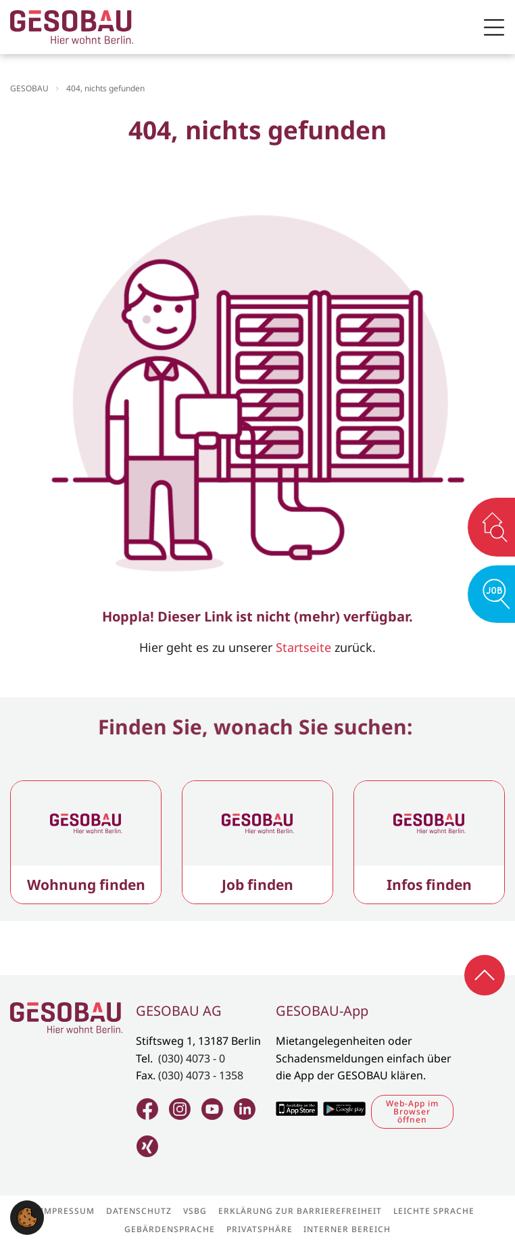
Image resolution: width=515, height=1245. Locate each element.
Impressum (68, 1211)
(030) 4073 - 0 (191, 1058)
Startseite (303, 647)
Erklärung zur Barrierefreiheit (300, 1211)
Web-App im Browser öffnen (412, 1111)
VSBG (195, 1211)
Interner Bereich (347, 1229)
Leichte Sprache (433, 1211)
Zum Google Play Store (344, 1108)
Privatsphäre (259, 1229)
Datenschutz (139, 1211)
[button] (27, 1216)
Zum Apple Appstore (297, 1108)
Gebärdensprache (169, 1229)
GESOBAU (29, 88)
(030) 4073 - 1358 (200, 1075)
